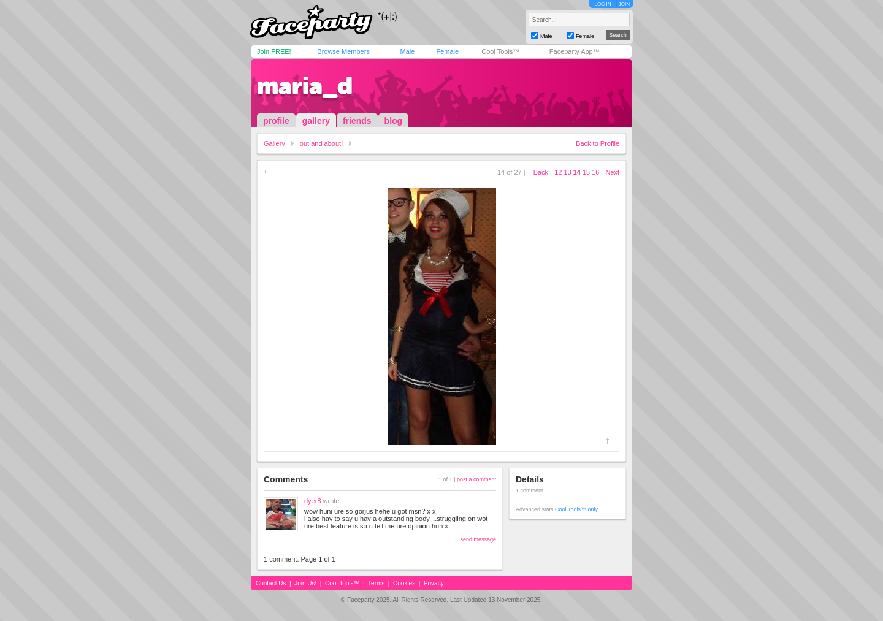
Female (447, 51)
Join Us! (305, 583)
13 (567, 172)
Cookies (404, 583)
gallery (316, 121)
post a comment (476, 479)
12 (558, 172)
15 (586, 172)
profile (276, 121)
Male (407, 51)
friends (357, 121)
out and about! (321, 143)
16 (595, 172)
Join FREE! (274, 51)
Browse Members (343, 51)
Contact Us (271, 583)
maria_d (305, 86)
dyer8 (312, 501)
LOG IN (602, 4)
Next (612, 172)
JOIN (624, 4)
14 (577, 172)
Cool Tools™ (500, 51)
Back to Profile (597, 143)
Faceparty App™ (574, 51)
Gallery (274, 143)
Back (540, 172)
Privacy (434, 583)
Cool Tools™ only (576, 509)
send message (478, 539)
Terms (376, 583)
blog (393, 121)
